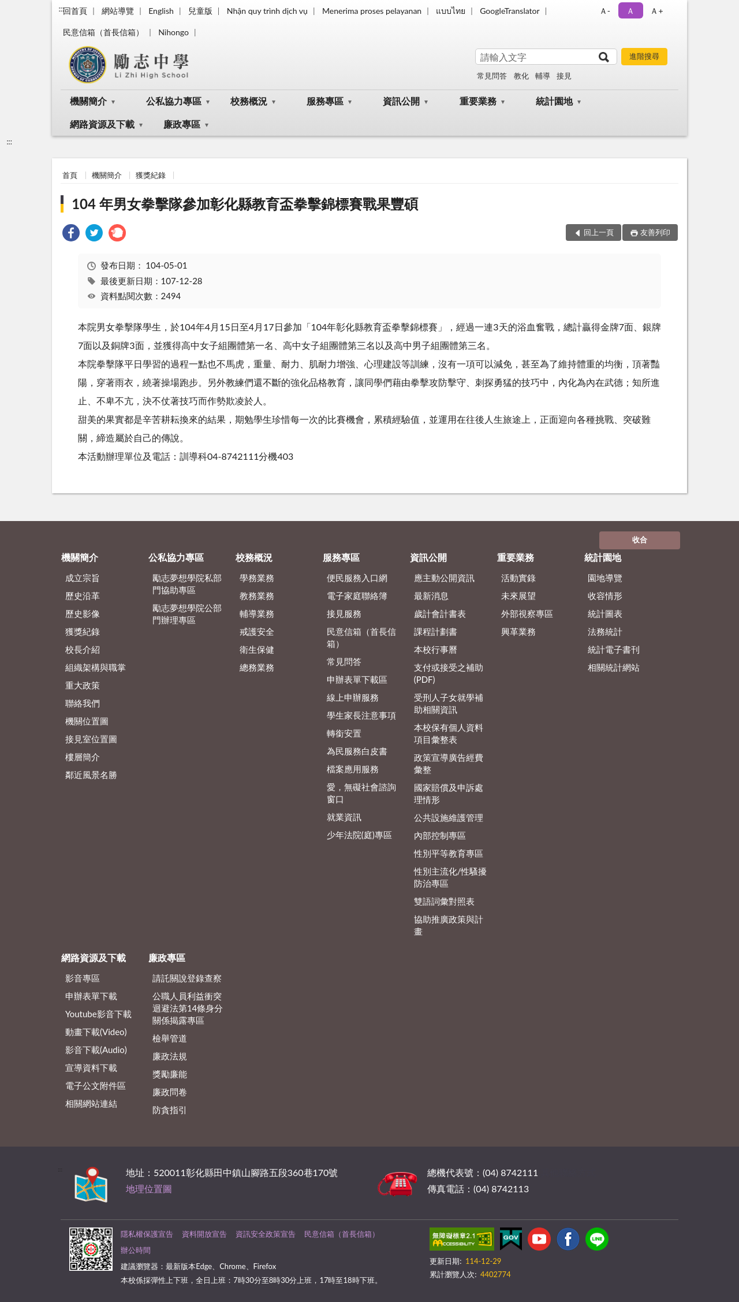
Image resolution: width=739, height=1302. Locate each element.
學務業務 (257, 577)
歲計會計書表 (440, 613)
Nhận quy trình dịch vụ (267, 11)
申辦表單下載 (91, 996)
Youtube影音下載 (98, 1014)
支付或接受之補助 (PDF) (448, 673)
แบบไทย (450, 11)
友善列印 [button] (655, 232)
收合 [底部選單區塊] (639, 539)
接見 (564, 75)
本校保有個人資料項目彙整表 (448, 733)
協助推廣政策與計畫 (448, 925)
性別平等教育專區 (448, 853)
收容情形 (605, 595)
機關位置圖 (87, 721)
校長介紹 (82, 649)
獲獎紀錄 (151, 175)
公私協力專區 (173, 100)
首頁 (69, 175)
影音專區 (82, 978)
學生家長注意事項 (361, 715)
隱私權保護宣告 (147, 1233)
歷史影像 (82, 613)
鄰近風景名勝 (91, 774)
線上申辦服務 (353, 697)
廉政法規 (169, 1056)
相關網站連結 (91, 1103)
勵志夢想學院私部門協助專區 (187, 583)
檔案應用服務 (353, 769)
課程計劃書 (435, 631)
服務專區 (325, 100)
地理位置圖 (149, 1188)
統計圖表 (605, 613)
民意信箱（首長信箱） (103, 32)
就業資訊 (344, 817)
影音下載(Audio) (96, 1049)
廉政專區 (181, 123)
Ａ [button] (630, 11)
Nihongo (173, 32)
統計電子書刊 (614, 649)
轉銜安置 (344, 733)
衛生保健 (257, 649)
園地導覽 (605, 577)
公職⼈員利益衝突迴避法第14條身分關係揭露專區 (187, 1008)
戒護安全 (257, 631)
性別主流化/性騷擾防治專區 (450, 877)
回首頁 (75, 11)
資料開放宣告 (204, 1233)
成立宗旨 (82, 577)
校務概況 (248, 100)
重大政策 (82, 685)
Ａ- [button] (604, 11)
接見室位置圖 (91, 739)
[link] (71, 234)
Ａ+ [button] (656, 11)
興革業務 (518, 631)
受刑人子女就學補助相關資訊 (448, 703)
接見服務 (344, 613)
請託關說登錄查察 (187, 978)
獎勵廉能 (169, 1074)
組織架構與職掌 (95, 667)
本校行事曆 (435, 649)
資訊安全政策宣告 (266, 1233)
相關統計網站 (614, 667)
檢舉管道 (169, 1038)
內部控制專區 (440, 835)
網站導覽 (118, 11)
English (161, 11)
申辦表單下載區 (357, 679)
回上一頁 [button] (599, 232)
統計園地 (554, 100)
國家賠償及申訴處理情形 (448, 793)
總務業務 (257, 667)
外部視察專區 (527, 613)
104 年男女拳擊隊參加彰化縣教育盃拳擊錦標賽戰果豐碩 (245, 203)
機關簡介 (88, 100)
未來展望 (518, 595)
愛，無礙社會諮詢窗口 (361, 793)
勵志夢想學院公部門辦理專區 (187, 613)
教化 (521, 75)
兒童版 (200, 11)
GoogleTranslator (510, 11)
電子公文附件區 (95, 1085)
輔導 (542, 75)
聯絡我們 (82, 703)
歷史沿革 (82, 595)
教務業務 (257, 595)
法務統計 (605, 631)
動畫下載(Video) (96, 1031)
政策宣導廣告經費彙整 (448, 763)
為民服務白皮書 (357, 751)
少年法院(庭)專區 (359, 834)
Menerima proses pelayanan (371, 11)
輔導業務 (257, 613)
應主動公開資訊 (444, 577)
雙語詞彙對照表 (444, 901)
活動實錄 (518, 577)
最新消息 (431, 595)
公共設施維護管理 (448, 817)
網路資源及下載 (102, 123)
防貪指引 (169, 1109)
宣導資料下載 (91, 1067)
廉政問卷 (169, 1092)
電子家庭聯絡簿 (357, 595)
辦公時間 (136, 1250)
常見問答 (492, 75)
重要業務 (478, 100)
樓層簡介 (82, 757)
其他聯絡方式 (568, 1172)
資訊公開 (401, 100)
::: (61, 8)
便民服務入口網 (357, 577)
